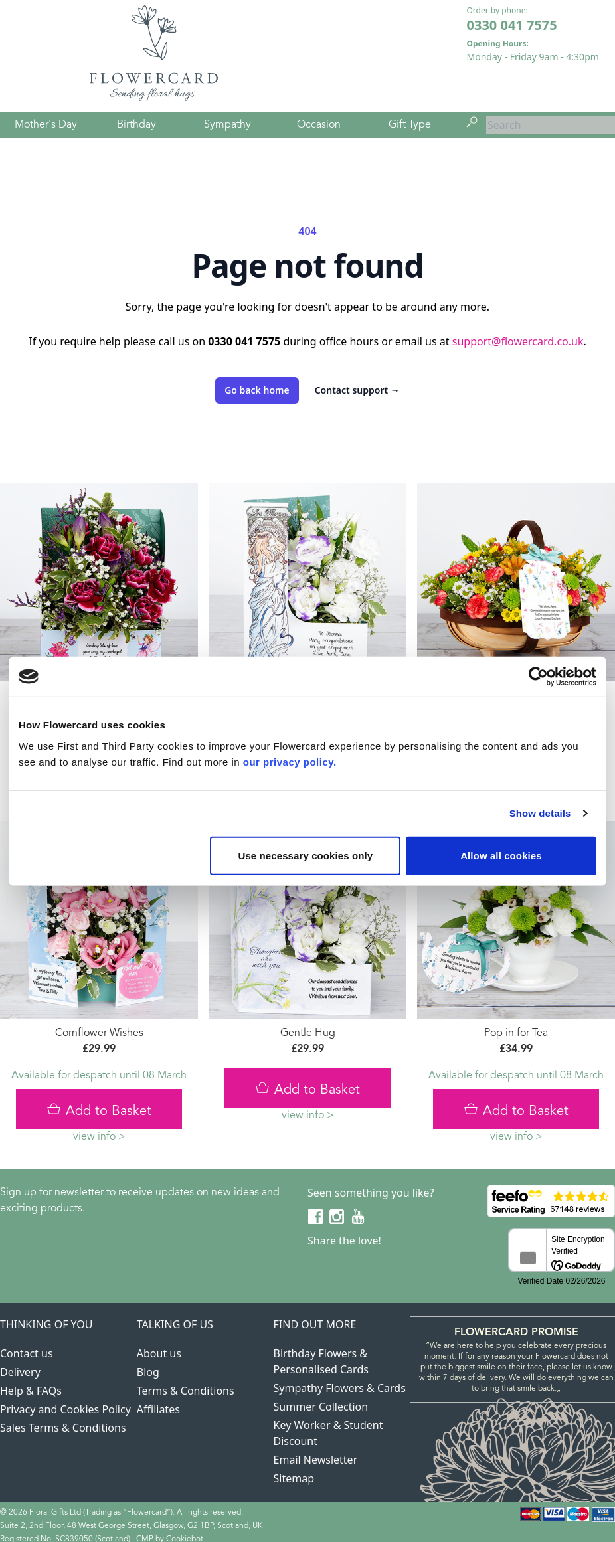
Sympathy (227, 125)
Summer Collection (321, 1406)
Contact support (357, 390)
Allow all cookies (501, 855)
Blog (148, 1372)
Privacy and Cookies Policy (65, 1409)
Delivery (20, 1372)
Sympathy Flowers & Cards (340, 1388)
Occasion (319, 125)
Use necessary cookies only (305, 855)
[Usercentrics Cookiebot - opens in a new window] (538, 677)
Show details (540, 813)
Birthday (136, 125)
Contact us (26, 1353)
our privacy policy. (290, 761)
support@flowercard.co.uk (518, 341)
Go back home (257, 390)
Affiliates (158, 1409)
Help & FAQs (31, 1390)
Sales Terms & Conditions (63, 1427)
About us (159, 1353)
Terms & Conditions (185, 1390)
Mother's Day (46, 125)
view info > (99, 1137)
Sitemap (294, 1478)
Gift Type (410, 125)
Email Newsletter (316, 1459)
